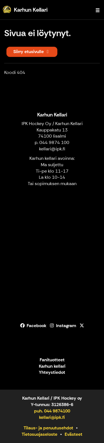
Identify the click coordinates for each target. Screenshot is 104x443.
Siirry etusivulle (31, 51)
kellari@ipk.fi (52, 149)
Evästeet (73, 434)
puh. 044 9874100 (52, 411)
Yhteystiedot (52, 372)
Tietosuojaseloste (39, 434)
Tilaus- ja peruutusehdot (48, 428)
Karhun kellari (52, 366)
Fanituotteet (52, 360)
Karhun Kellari (52, 114)
